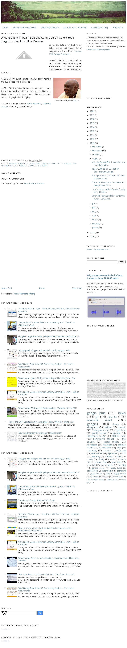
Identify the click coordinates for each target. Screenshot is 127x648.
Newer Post (6, 288)
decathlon (94, 477)
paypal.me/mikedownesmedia (98, 49)
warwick (122, 465)
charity (101, 459)
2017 (92, 123)
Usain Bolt (43, 166)
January (95, 227)
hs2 (124, 453)
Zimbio (76, 101)
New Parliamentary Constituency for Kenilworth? (40, 433)
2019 (92, 115)
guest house (96, 473)
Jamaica (72, 164)
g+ (97, 416)
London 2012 (7, 166)
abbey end (92, 427)
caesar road (100, 462)
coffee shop (92, 470)
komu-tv (105, 477)
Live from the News (95, 479)
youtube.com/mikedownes (24, 27)
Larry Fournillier (34, 103)
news (122, 413)
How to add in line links (34, 183)
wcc (119, 447)
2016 (92, 127)
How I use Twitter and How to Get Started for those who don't (46, 574)
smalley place (107, 465)
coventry (107, 450)
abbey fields (116, 468)
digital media (120, 473)
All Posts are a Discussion (74, 27)
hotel (119, 456)
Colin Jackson (32, 164)
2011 (92, 232)
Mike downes (20, 166)
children (108, 456)
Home (5, 27)
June (94, 207)
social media (111, 441)
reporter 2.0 (112, 479)
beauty (90, 459)
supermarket (107, 470)
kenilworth (121, 450)
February (96, 223)
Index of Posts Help (99, 27)
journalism (116, 462)
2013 (92, 139)
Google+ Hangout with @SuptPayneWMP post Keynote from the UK (49, 336)
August (95, 158)
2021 (92, 111)
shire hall (91, 465)
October (96, 154)
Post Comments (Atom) (24, 293)
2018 (92, 119)
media (112, 459)
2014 (92, 135)
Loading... (5, 629)
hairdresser (92, 444)
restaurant (107, 444)
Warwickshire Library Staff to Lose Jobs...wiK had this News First (46, 378)
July (94, 203)
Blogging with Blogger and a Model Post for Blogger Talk (44, 350)
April (94, 215)
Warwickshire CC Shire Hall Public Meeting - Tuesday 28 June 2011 (47, 408)
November (97, 150)
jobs (108, 473)
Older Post (76, 288)
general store (98, 468)
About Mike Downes (50, 27)
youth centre (99, 433)
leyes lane (120, 430)
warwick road (99, 420)
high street (112, 453)
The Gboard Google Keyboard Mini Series (36, 500)
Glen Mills (46, 164)
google (116, 433)
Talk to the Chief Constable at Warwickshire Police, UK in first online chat (40, 422)
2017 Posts (118, 27)
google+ (92, 424)
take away (95, 456)
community (92, 450)
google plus (96, 413)
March (95, 219)
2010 (92, 236)
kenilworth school (103, 438)
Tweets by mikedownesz (98, 249)
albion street (97, 453)
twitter (108, 427)
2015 (92, 131)
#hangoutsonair (17, 164)
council (122, 427)
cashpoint (121, 470)
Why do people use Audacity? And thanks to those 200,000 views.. (104, 277)
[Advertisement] (24, 265)
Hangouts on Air (60, 164)
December (97, 146)
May (94, 211)
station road (119, 435)
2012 (92, 143)
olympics (32, 166)
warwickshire (105, 447)
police (113, 416)
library (115, 424)
